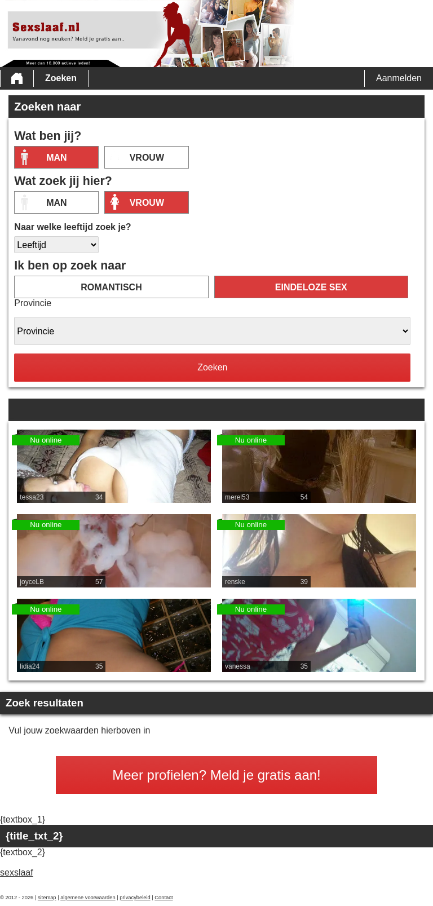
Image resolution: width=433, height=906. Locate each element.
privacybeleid (135, 897)
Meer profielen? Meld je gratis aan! (216, 775)
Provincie (32, 303)
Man (56, 157)
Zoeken (61, 78)
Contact (163, 897)
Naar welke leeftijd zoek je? (72, 227)
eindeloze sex (311, 287)
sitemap (47, 897)
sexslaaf (16, 872)
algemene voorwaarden (88, 897)
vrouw (147, 157)
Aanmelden (399, 78)
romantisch (111, 287)
